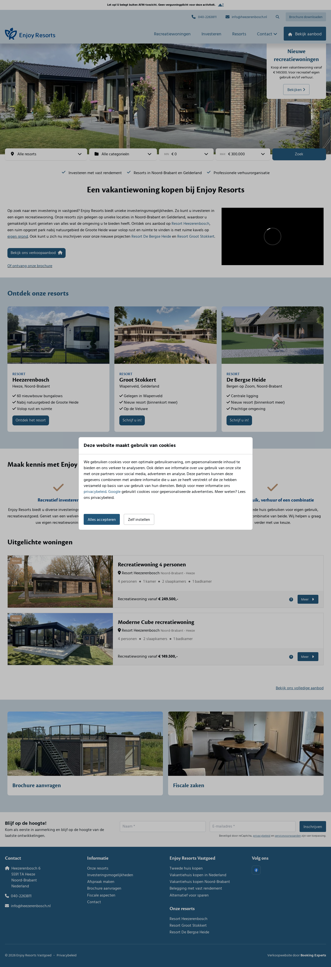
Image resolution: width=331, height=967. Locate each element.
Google (114, 492)
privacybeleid (95, 492)
